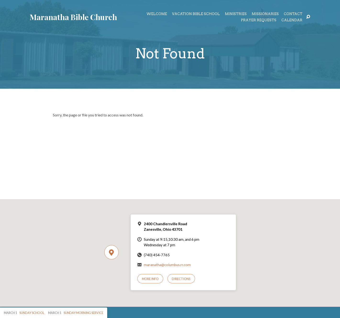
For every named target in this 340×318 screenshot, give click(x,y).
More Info (150, 279)
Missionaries (265, 14)
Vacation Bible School (196, 14)
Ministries (236, 14)
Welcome (156, 14)
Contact (293, 14)
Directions (181, 279)
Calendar (291, 20)
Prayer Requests (258, 20)
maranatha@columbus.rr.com (167, 265)
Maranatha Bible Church (73, 17)
